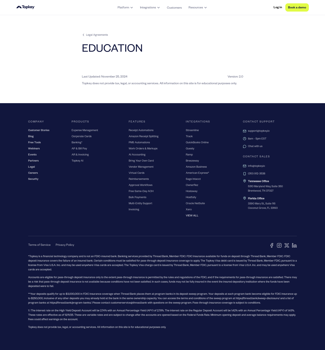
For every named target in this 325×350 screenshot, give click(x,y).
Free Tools (34, 142)
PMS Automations (139, 142)
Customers (174, 8)
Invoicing (134, 209)
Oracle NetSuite (195, 203)
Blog (31, 136)
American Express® (197, 173)
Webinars (34, 148)
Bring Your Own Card (141, 161)
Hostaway (191, 191)
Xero (189, 209)
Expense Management (85, 130)
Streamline (192, 130)
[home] (46, 7)
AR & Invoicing (80, 155)
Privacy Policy (65, 245)
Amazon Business (196, 167)
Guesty (190, 148)
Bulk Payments (137, 197)
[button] (125, 7)
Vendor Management (141, 167)
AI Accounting (137, 155)
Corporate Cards (82, 136)
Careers (33, 173)
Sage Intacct (193, 179)
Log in (278, 7)
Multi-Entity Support (140, 203)
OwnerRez (192, 185)
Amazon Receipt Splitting (144, 136)
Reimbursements (139, 179)
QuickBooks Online (197, 142)
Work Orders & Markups (143, 148)
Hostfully (191, 197)
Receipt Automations (141, 130)
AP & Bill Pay (79, 148)
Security (33, 179)
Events (32, 155)
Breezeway (192, 161)
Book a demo (297, 8)
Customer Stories (38, 130)
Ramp (189, 155)
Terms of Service (39, 245)
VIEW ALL (192, 215)
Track (189, 136)
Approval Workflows (140, 185)
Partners (33, 161)
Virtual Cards (136, 173)
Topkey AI (77, 161)
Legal (31, 167)
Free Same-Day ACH (141, 191)
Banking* (77, 142)
